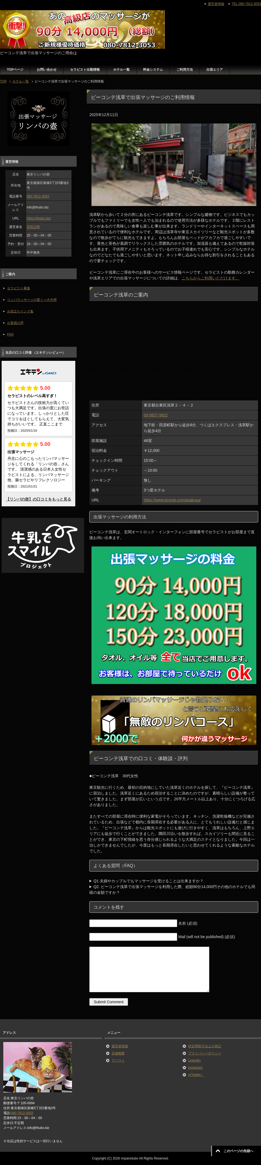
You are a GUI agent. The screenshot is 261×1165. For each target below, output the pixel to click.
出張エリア (214, 70)
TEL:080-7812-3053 (246, 4)
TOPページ (15, 70)
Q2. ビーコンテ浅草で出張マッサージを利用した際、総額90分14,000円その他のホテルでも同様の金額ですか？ (172, 889)
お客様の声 (15, 323)
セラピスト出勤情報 (85, 70)
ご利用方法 (184, 70)
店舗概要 (118, 1053)
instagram (195, 1068)
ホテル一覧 (121, 70)
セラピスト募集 (18, 288)
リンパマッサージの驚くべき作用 (32, 300)
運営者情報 (120, 1046)
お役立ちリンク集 (20, 311)
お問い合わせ (47, 70)
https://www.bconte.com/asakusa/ (172, 500)
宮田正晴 (33, 227)
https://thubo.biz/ (39, 218)
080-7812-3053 (38, 196)
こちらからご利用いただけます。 (210, 278)
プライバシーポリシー (204, 1053)
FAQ (10, 334)
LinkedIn (194, 1060)
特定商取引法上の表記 (204, 1046)
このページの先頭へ (238, 1151)
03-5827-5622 (156, 415)
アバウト (118, 1060)
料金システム (153, 70)
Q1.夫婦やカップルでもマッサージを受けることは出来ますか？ (148, 881)
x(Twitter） (196, 1075)
